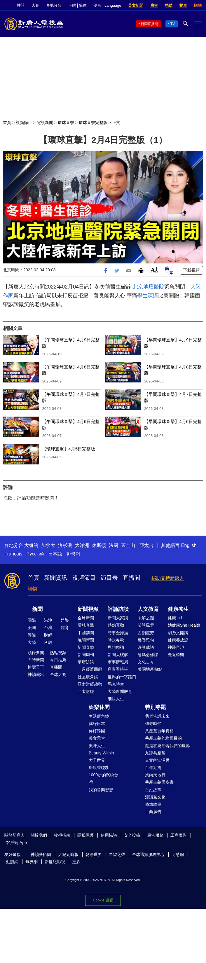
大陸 (32, 642)
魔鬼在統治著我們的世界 (167, 745)
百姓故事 (153, 789)
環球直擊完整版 (93, 122)
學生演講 (147, 295)
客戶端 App (16, 842)
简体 (83, 5)
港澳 (48, 620)
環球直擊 (66, 122)
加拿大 (48, 545)
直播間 (131, 577)
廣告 (154, 5)
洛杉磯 (65, 545)
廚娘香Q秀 (98, 767)
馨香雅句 (146, 640)
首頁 (7, 122)
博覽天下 (36, 667)
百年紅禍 (153, 767)
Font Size (154, 270)
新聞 (37, 609)
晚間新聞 (86, 640)
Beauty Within (101, 753)
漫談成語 (146, 647)
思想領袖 (116, 647)
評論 (32, 635)
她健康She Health (184, 625)
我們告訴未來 (157, 716)
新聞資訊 (55, 577)
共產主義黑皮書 (159, 782)
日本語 (55, 553)
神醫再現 (176, 647)
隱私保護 (85, 835)
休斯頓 (99, 545)
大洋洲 (82, 545)
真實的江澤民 (157, 760)
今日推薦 (58, 660)
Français (13, 553)
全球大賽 (58, 674)
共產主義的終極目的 (163, 738)
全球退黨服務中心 (148, 854)
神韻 (21, 5)
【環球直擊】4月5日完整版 (68, 448)
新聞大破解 (118, 654)
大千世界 (97, 760)
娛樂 (65, 620)
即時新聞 (36, 660)
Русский (35, 553)
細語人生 (116, 698)
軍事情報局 (118, 662)
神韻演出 (36, 674)
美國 (32, 627)
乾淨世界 (93, 854)
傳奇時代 (153, 723)
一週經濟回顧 (90, 669)
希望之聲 (117, 854)
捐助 (168, 5)
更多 (76, 861)
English (188, 545)
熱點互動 (116, 625)
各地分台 (53, 5)
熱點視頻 (58, 652)
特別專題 (155, 707)
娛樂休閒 (99, 707)
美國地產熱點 (150, 669)
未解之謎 (146, 618)
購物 (198, 5)
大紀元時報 (68, 854)
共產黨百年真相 (159, 730)
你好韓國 (97, 730)
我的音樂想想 (101, 789)
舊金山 (128, 545)
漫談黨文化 (155, 797)
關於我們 (39, 835)
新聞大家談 (118, 618)
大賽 (35, 5)
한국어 (73, 553)
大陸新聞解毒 (120, 691)
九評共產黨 (155, 753)
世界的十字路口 (122, 676)
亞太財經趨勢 (90, 684)
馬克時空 (116, 684)
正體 (72, 5)
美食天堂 (97, 738)
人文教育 (148, 609)
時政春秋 (116, 640)
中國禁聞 (86, 632)
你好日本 (97, 723)
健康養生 (178, 609)
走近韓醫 (176, 654)
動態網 (12, 861)
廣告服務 (155, 835)
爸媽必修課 (148, 654)
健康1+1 (175, 618)
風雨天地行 (155, 775)
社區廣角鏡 (88, 676)
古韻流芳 (146, 632)
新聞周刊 (86, 654)
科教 (48, 642)
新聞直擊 (86, 647)
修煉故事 (153, 804)
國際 (32, 620)
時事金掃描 (118, 632)
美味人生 (97, 745)
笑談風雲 (146, 625)
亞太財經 (86, 691)
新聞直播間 (149, 24)
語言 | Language (107, 5)
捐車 (183, 5)
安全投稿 (132, 835)
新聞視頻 (88, 609)
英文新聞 (135, 5)
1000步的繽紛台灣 (103, 778)
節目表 (109, 577)
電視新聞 (45, 122)
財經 (48, 635)
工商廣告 (153, 811)
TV (172, 24)
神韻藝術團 (41, 854)
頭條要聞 (36, 652)
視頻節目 (24, 122)
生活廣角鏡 (99, 716)
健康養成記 (178, 640)
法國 (113, 545)
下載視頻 (191, 270)
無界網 (31, 861)
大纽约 (31, 545)
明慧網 (178, 854)
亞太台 (146, 545)
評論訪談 (118, 609)
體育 (65, 627)
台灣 (48, 627)
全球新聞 (86, 618)
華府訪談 (86, 662)
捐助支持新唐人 (167, 578)
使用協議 (109, 835)
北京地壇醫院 (148, 287)
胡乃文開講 (178, 632)
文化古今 (146, 662)
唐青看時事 (118, 669)
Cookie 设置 (103, 900)
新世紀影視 (55, 861)
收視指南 (62, 835)
